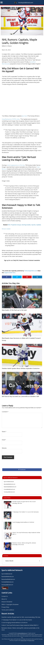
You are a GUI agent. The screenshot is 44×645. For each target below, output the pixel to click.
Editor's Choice (7, 46)
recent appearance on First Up (15, 165)
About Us (4, 599)
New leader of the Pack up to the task (14, 310)
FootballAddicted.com (9, 489)
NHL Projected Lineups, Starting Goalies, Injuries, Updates (24, 225)
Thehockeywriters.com (30, 271)
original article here (9, 272)
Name (4, 431)
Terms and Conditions (8, 610)
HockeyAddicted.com (25, 3)
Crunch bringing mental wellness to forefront (14, 622)
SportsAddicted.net (9, 481)
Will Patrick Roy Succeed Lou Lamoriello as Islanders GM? (20, 396)
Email (4, 440)
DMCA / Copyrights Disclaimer (10, 604)
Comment (5, 412)
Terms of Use (23, 640)
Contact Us (5, 596)
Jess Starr (24, 116)
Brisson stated (6, 229)
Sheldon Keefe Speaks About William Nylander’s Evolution (20, 368)
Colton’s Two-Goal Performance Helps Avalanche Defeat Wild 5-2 (20, 625)
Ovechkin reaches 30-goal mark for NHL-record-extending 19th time (21, 617)
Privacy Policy (5, 607)
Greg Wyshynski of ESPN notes (11, 119)
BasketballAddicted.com (10, 486)
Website (4, 448)
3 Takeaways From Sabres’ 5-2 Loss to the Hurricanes (17, 620)
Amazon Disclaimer (7, 602)
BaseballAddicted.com (9, 484)
